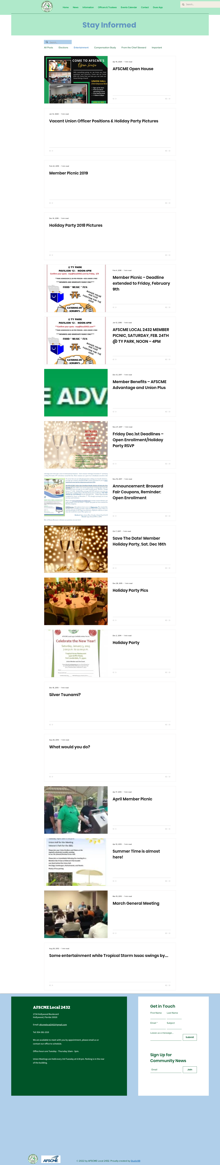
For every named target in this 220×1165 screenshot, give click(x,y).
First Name (156, 1013)
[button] (88, 7)
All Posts (48, 47)
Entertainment (81, 47)
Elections (63, 47)
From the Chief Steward (134, 47)
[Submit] (190, 1037)
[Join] (190, 1069)
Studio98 (135, 1160)
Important (157, 47)
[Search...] (201, 4)
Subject (171, 1023)
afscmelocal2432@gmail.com (53, 1024)
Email (153, 1023)
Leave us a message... (162, 1033)
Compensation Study (105, 47)
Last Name (172, 1013)
